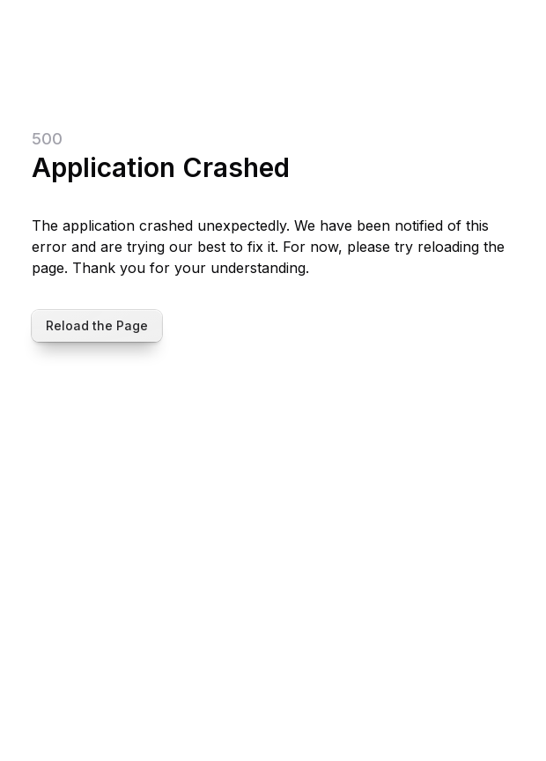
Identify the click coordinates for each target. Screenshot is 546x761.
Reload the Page (97, 325)
